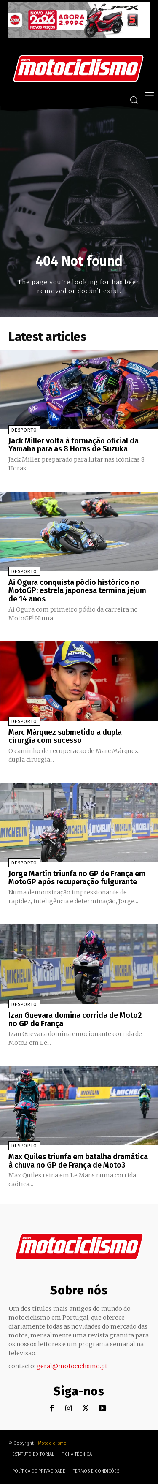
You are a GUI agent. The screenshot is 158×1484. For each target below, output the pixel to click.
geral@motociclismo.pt (72, 1366)
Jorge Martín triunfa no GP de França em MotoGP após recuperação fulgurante (76, 878)
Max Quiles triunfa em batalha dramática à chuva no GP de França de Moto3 (78, 1161)
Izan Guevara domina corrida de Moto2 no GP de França (75, 1019)
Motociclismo (52, 1443)
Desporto (24, 430)
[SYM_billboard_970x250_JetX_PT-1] (79, 36)
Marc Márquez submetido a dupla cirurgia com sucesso (65, 736)
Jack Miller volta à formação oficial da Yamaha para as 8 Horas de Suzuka (73, 445)
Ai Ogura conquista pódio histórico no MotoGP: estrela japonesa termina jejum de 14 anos (77, 591)
